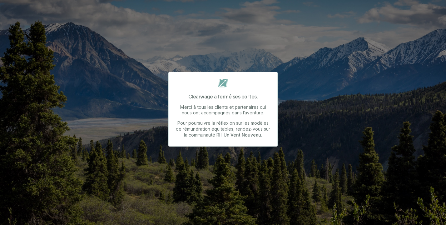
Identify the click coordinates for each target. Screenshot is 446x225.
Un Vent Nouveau (242, 135)
